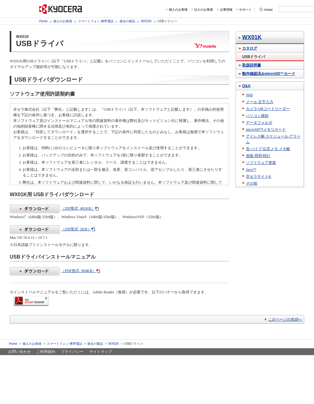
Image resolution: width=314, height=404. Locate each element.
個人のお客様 (178, 9)
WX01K (146, 21)
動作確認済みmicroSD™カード (268, 73)
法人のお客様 (203, 9)
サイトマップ (100, 351)
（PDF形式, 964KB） (53, 271)
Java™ (251, 169)
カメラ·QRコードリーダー (268, 109)
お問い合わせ (19, 351)
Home (43, 21)
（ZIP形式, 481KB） (52, 208)
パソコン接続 (257, 115)
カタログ (249, 48)
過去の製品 (127, 21)
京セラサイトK (258, 176)
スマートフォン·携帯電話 (96, 21)
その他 (251, 183)
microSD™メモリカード (266, 129)
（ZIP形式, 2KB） (50, 229)
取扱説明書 (251, 65)
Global (268, 9)
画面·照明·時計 (258, 156)
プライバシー (72, 351)
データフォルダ (259, 122)
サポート (245, 9)
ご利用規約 (45, 351)
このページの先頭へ (285, 319)
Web (249, 95)
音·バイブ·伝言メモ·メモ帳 (268, 149)
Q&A (246, 86)
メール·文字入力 (259, 102)
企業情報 (226, 9)
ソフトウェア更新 (261, 162)
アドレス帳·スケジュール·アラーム (273, 139)
